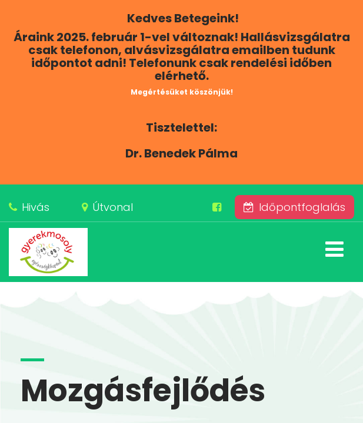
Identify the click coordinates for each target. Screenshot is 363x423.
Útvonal (112, 207)
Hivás (35, 207)
